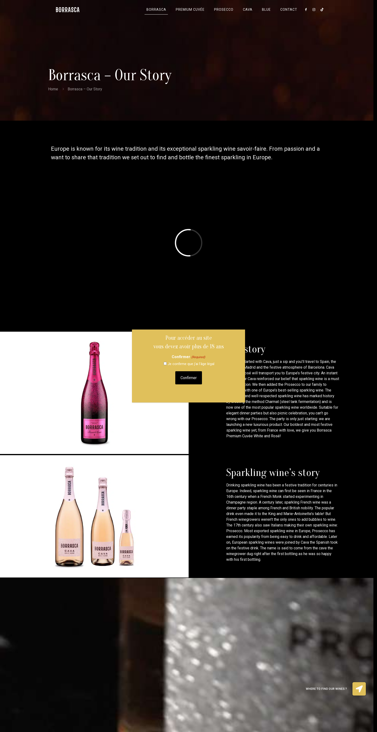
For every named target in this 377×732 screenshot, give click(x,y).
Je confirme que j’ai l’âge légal (191, 364)
